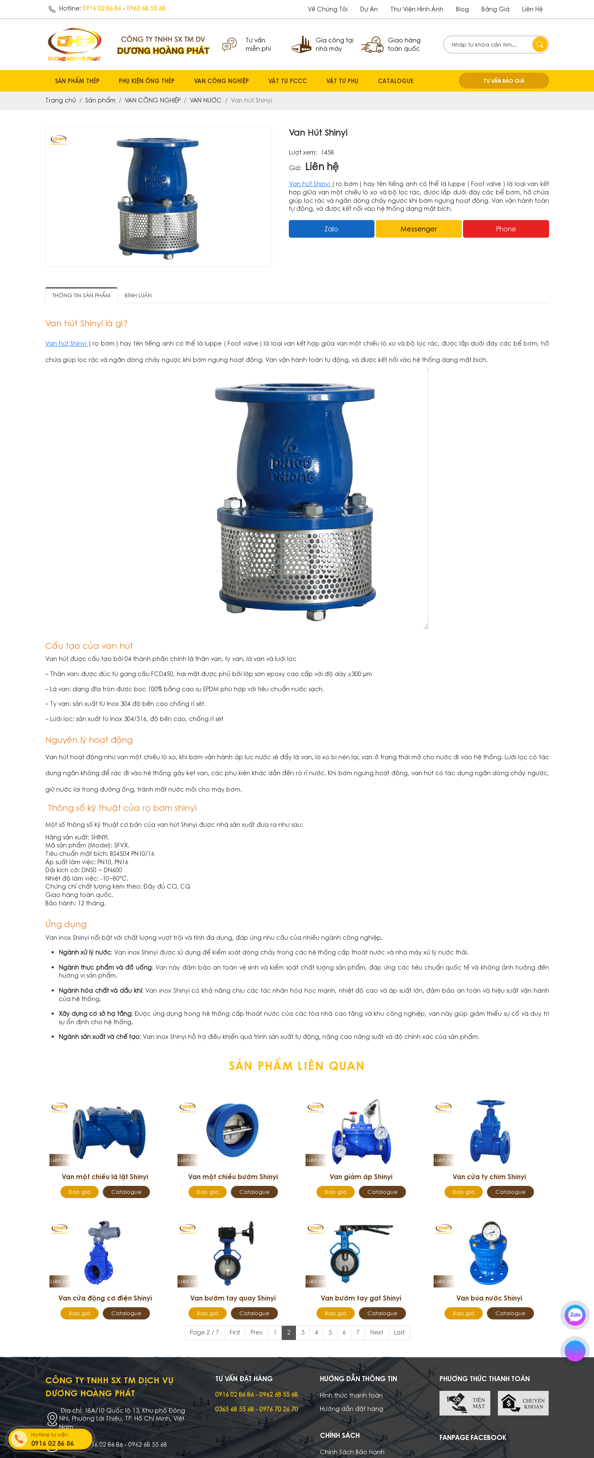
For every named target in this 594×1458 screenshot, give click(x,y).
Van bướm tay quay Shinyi (233, 1298)
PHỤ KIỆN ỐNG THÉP (147, 80)
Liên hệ (532, 9)
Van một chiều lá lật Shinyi (105, 1177)
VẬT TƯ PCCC (287, 80)
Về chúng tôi (328, 9)
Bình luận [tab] (138, 295)
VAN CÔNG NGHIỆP (221, 80)
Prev (257, 1332)
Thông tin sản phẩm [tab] (81, 295)
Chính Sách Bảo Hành (352, 1452)
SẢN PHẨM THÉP (77, 80)
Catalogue (126, 1192)
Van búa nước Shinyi (489, 1298)
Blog (462, 9)
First (235, 1332)
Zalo (331, 229)
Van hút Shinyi (310, 184)
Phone (506, 229)
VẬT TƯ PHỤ (342, 80)
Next (376, 1332)
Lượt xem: (303, 153)
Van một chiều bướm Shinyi (233, 1177)
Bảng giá (495, 9)
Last (399, 1332)
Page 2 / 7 (204, 1332)
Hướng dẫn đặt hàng (351, 1409)
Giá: (295, 168)
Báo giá (79, 1192)
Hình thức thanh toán (351, 1395)
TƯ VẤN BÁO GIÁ (504, 80)
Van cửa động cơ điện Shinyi (105, 1298)
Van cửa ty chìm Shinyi (489, 1177)
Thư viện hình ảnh (416, 9)
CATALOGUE (395, 80)
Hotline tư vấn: (61, 1439)
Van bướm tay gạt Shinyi (361, 1298)
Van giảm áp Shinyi (361, 1177)
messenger (418, 229)
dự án (369, 9)
